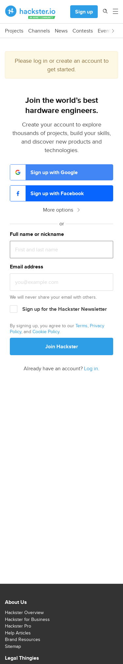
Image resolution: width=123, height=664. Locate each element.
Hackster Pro (18, 626)
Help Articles (18, 633)
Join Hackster (61, 346)
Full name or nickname (37, 234)
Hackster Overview (24, 612)
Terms (81, 325)
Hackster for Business (27, 619)
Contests (82, 30)
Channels (39, 30)
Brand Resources (22, 639)
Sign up (84, 11)
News (61, 30)
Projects (14, 30)
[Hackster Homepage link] (30, 11)
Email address (26, 266)
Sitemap (13, 646)
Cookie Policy (45, 331)
